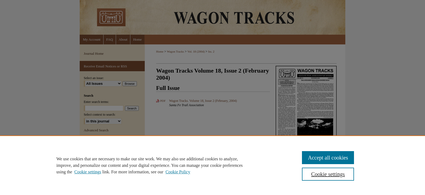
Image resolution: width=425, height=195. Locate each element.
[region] (212, 165)
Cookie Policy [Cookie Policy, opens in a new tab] (178, 172)
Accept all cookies (328, 158)
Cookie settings (87, 172)
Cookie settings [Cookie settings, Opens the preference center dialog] (328, 174)
